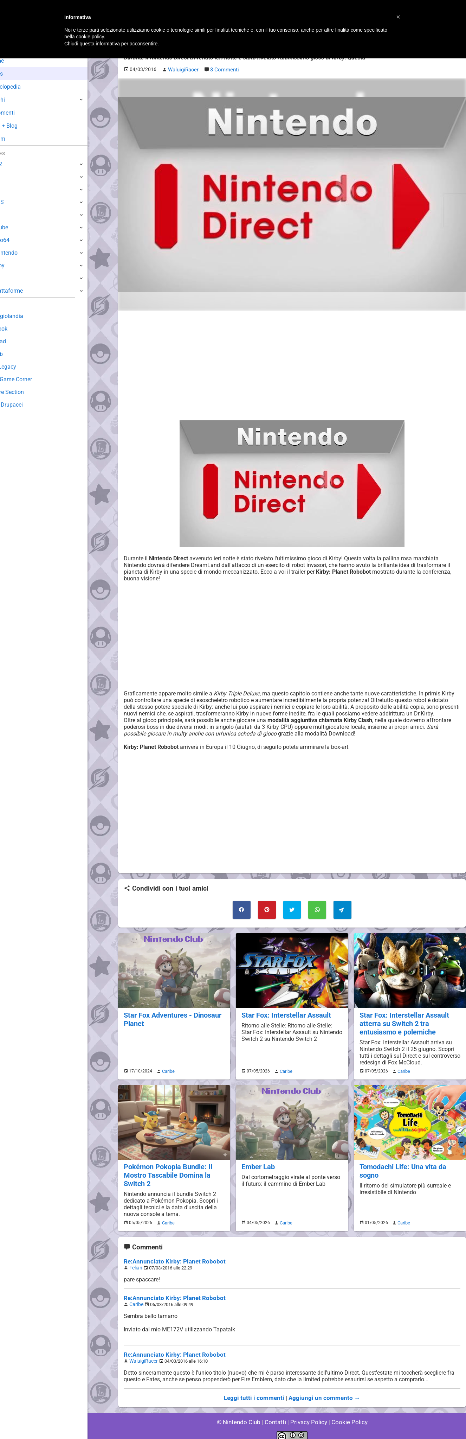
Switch (14, 176)
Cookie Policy (346, 1414)
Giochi (18, 99)
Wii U (12, 189)
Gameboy (18, 265)
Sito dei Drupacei (27, 404)
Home (17, 60)
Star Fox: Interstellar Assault (284, 1012)
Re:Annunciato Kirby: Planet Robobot (170, 1256)
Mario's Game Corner (32, 379)
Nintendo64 (20, 240)
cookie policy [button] (90, 36)
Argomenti (23, 112)
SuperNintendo (24, 252)
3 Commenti (223, 69)
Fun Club (16, 354)
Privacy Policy (308, 1414)
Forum (18, 138)
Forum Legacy (23, 366)
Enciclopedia (26, 86)
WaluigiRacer (142, 1354)
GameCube (19, 227)
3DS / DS (17, 202)
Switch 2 (16, 164)
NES (11, 278)
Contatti (276, 1414)
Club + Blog (24, 125)
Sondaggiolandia (26, 316)
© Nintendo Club (241, 1414)
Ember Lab (257, 1163)
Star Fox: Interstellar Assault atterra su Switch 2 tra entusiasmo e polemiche (403, 1020)
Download (18, 341)
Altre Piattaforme (27, 290)
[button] (398, 17)
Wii (9, 214)
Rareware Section (27, 392)
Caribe (167, 1067)
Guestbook (19, 328)
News (17, 73)
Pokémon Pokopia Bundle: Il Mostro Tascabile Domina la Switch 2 (166, 1171)
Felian (135, 1262)
